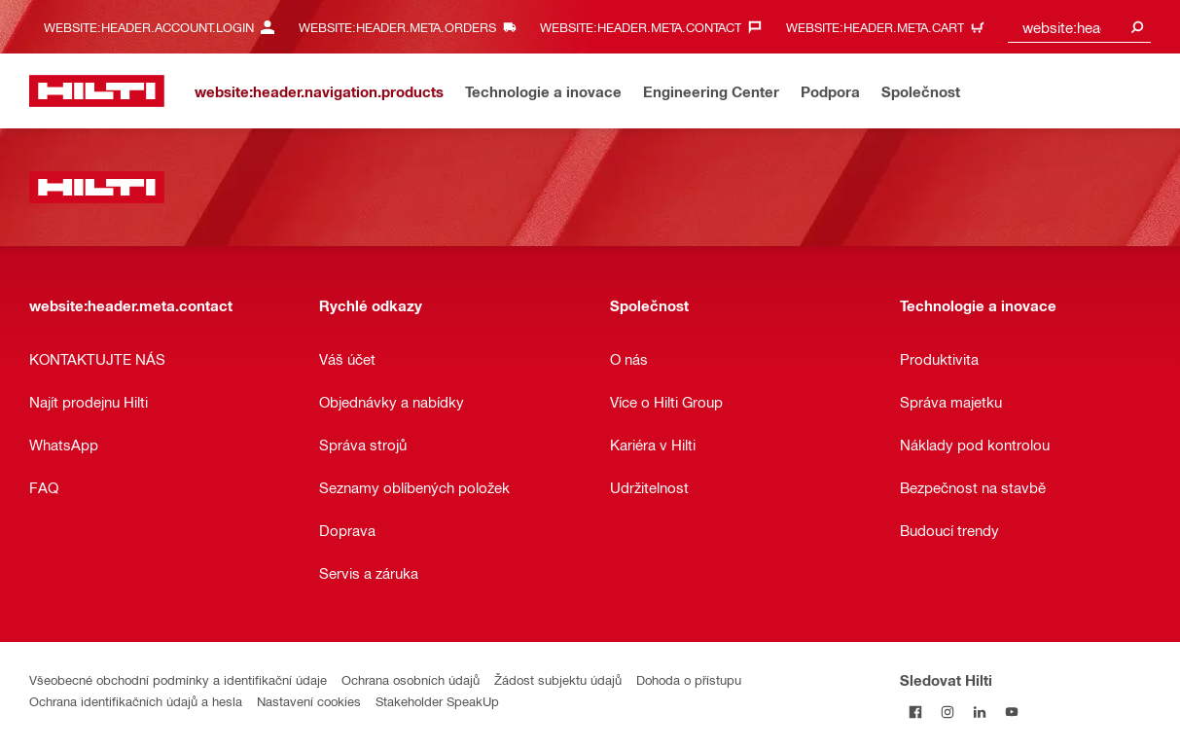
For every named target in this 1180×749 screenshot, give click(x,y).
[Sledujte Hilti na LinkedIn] (980, 712)
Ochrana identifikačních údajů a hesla (135, 701)
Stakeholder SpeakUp (437, 701)
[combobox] (1079, 27)
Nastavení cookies (309, 701)
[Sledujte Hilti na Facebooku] (916, 712)
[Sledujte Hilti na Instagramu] (948, 712)
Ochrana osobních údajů (410, 679)
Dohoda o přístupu (688, 679)
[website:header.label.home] (96, 91)
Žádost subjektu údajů (558, 679)
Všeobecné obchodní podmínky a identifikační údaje (178, 679)
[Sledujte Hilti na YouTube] (1012, 712)
